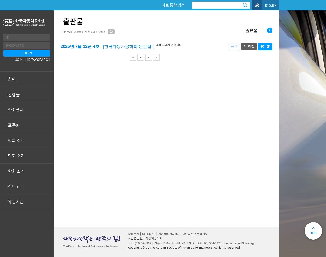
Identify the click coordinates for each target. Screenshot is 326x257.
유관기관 (16, 201)
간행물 (14, 94)
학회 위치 (133, 234)
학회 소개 (16, 156)
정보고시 (16, 186)
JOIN (19, 59)
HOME (257, 5)
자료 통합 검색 (173, 5)
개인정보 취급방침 (169, 234)
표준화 (14, 125)
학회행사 (16, 110)
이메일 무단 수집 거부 (195, 234)
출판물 (252, 30)
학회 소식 (16, 140)
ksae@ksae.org (244, 243)
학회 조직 (16, 171)
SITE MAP (148, 234)
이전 (251, 46)
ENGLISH (270, 5)
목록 (234, 46)
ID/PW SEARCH (38, 59)
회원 (12, 79)
